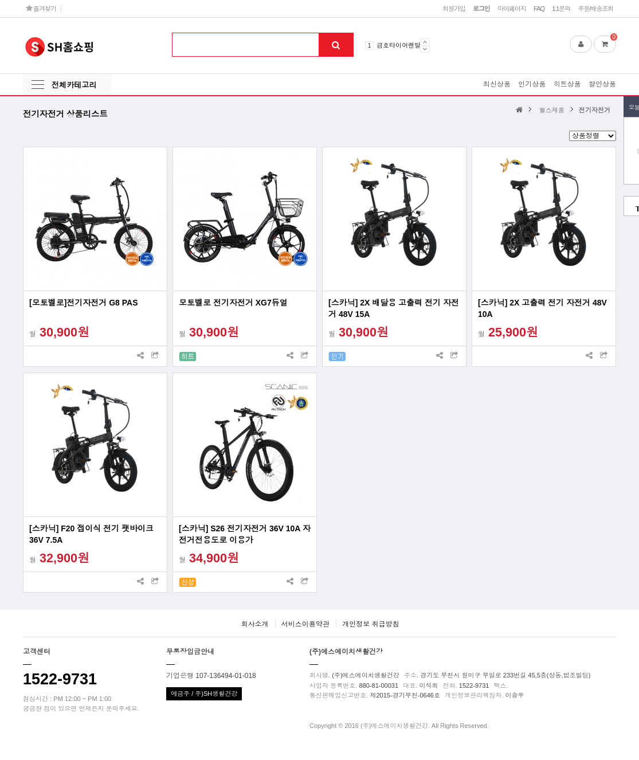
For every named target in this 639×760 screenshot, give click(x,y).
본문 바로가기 (0, 0)
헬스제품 (551, 110)
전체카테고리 (74, 85)
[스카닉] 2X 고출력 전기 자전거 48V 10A (542, 308)
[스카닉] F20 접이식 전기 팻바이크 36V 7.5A (91, 534)
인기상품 (532, 84)
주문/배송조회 (595, 8)
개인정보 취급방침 (370, 624)
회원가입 (453, 8)
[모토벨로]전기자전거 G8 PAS (83, 302)
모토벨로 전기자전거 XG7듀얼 (233, 302)
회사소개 (254, 624)
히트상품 (567, 84)
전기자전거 (594, 110)
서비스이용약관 (305, 624)
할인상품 (602, 84)
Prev (425, 41)
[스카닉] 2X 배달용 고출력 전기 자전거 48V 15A (393, 308)
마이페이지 (511, 8)
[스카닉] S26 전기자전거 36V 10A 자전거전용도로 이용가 (245, 534)
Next (425, 49)
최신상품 (497, 84)
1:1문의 (561, 8)
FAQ (539, 8)
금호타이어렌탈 (399, 45)
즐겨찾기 (41, 8)
